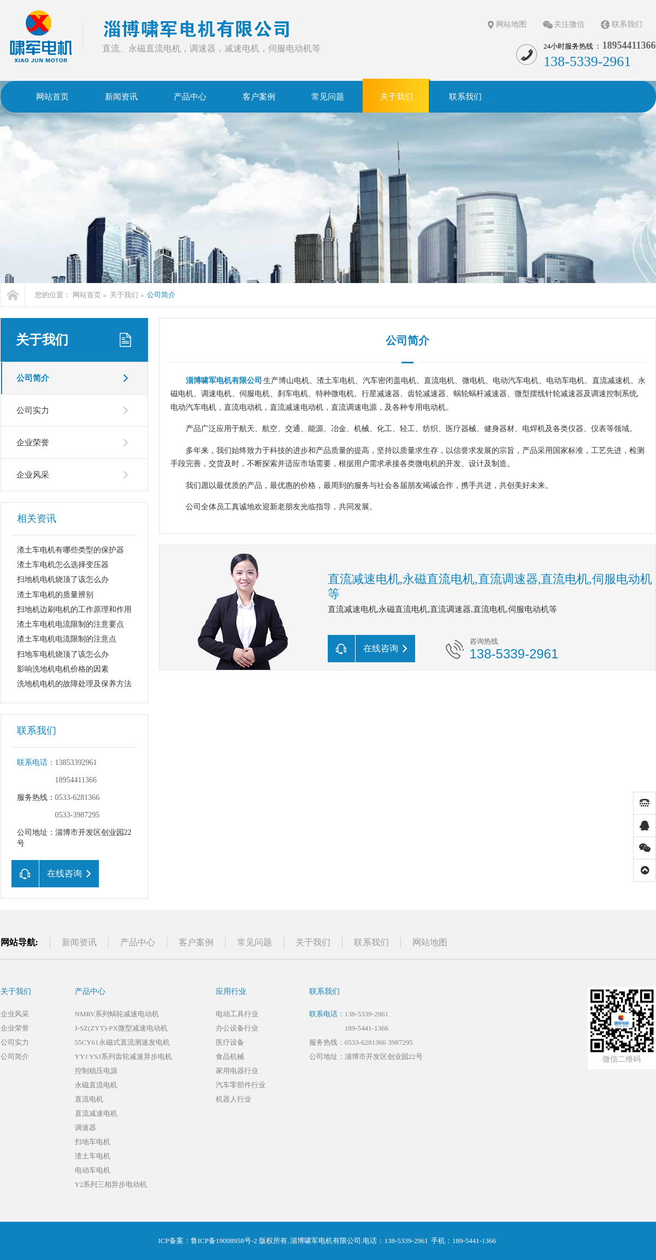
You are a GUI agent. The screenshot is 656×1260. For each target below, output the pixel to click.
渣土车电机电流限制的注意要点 (70, 624)
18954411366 (76, 780)
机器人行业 (233, 1099)
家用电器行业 (237, 1071)
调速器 (85, 1127)
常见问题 (254, 942)
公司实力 (32, 410)
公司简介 (161, 295)
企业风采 (32, 474)
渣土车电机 (92, 1156)
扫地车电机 (92, 1142)
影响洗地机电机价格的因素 (63, 669)
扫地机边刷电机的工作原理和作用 (74, 609)
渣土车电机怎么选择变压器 (63, 565)
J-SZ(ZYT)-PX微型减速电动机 (121, 1028)
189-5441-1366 (366, 1028)
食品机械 (230, 1056)
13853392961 (76, 762)
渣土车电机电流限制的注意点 (66, 639)
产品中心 (137, 942)
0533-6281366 (77, 797)
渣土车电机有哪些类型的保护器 (70, 550)
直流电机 (89, 1099)
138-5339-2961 (366, 1014)
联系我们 (627, 24)
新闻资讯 (79, 942)
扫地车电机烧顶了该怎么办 (63, 654)
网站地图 (511, 24)
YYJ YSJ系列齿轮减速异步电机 (123, 1056)
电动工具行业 (237, 1014)
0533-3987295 (77, 815)
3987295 (400, 1042)
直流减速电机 (96, 1113)
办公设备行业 (237, 1028)
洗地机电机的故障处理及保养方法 (74, 684)
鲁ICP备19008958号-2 (224, 1241)
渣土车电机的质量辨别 (55, 595)
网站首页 (87, 295)
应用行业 (231, 991)
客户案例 (196, 942)
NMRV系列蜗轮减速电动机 (117, 1014)
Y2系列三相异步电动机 (111, 1184)
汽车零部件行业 (240, 1085)
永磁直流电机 (96, 1085)
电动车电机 (92, 1170)
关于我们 (124, 295)
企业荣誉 (32, 442)
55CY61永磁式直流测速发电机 (122, 1042)
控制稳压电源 (96, 1071)
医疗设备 (230, 1042)
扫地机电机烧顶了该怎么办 (63, 579)
